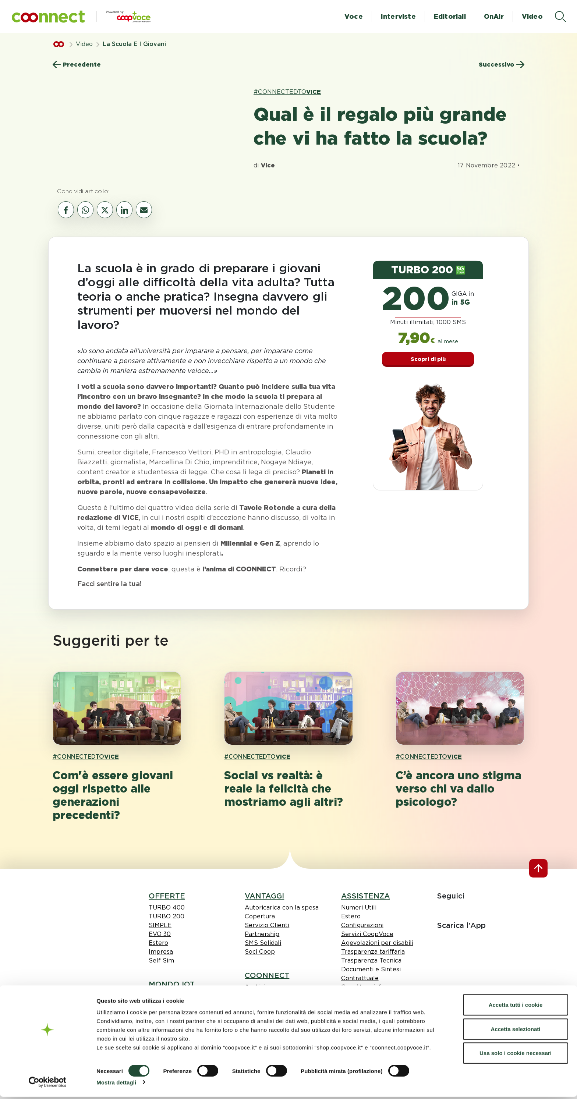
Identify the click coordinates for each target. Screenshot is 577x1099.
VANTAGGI (264, 895)
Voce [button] (353, 16)
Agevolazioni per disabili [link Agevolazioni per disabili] (377, 942)
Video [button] (532, 16)
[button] (48, 16)
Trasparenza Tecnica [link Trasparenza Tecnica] (371, 960)
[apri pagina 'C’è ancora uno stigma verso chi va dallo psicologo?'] (460, 708)
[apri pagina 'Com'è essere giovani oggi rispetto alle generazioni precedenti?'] (117, 708)
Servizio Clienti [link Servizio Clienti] (267, 925)
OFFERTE (167, 895)
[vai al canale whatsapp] (85, 209)
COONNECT (267, 975)
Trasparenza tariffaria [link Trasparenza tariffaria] (373, 951)
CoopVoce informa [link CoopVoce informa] (369, 986)
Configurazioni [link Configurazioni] (362, 925)
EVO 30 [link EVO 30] (160, 933)
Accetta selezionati (515, 1031)
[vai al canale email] (144, 209)
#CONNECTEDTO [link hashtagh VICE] (287, 91)
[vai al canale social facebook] (66, 209)
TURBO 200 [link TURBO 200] (166, 916)
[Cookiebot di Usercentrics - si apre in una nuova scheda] (47, 1084)
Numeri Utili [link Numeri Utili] (358, 907)
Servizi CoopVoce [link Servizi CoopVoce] (367, 933)
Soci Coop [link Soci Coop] (260, 951)
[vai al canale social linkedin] (124, 209)
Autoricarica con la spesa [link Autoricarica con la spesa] (282, 907)
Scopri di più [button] (428, 359)
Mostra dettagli (116, 1084)
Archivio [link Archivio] (257, 986)
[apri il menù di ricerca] (560, 16)
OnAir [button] (494, 16)
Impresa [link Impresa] (161, 951)
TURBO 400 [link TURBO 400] (167, 907)
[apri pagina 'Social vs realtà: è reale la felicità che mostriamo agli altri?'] (288, 708)
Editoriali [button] (450, 16)
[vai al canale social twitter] (105, 209)
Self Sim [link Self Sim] (161, 960)
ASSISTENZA (365, 895)
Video (84, 43)
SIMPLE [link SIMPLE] (160, 925)
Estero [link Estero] (158, 942)
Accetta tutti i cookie (516, 1007)
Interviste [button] (398, 16)
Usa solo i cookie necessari (515, 1055)
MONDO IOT (172, 984)
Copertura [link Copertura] (260, 916)
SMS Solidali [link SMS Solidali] (263, 942)
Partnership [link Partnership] (262, 933)
